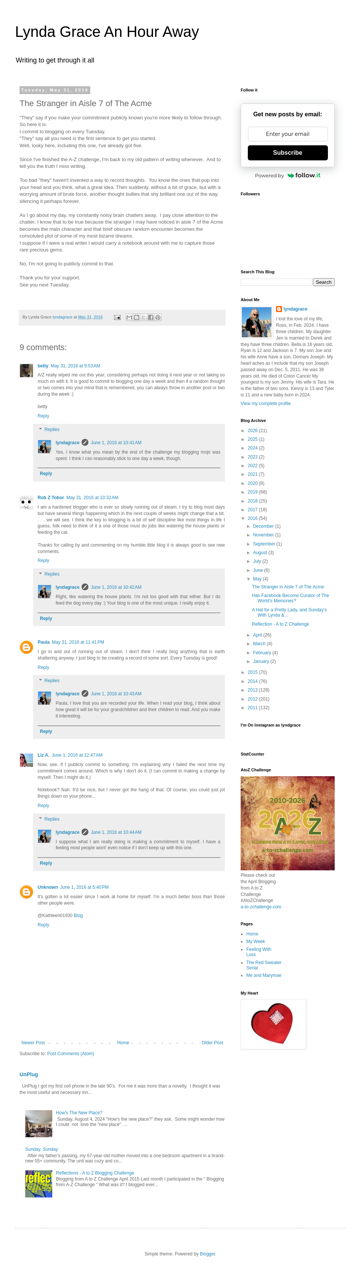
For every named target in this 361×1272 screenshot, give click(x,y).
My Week (255, 941)
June (258, 570)
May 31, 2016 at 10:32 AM (92, 497)
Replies (51, 429)
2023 (253, 457)
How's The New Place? (79, 1112)
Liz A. (44, 755)
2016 (253, 518)
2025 (253, 439)
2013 (253, 690)
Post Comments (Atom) (70, 1053)
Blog (78, 915)
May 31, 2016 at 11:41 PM (78, 642)
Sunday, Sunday (41, 1149)
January (261, 661)
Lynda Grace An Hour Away (107, 31)
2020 (253, 483)
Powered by (287, 175)
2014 (253, 681)
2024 (253, 448)
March (260, 643)
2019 (253, 492)
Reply (43, 416)
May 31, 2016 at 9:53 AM (75, 366)
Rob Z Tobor (51, 497)
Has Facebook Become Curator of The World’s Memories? (290, 598)
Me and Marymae (263, 975)
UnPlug (29, 1074)
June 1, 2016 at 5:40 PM (84, 887)
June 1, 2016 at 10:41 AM (116, 442)
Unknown (48, 887)
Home (123, 1042)
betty (43, 366)
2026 (253, 430)
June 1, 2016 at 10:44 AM (116, 832)
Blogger (207, 1254)
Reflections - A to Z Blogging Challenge (95, 1173)
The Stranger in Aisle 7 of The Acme (288, 587)
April (258, 635)
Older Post (212, 1042)
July (257, 561)
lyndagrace (67, 442)
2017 (253, 509)
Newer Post (33, 1042)
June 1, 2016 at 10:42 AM (116, 587)
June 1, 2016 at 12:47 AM (77, 755)
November (264, 535)
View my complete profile (266, 403)
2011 (253, 707)
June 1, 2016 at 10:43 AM (116, 693)
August (260, 552)
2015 (253, 672)
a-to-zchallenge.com (261, 906)
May (258, 579)
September (264, 544)
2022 (253, 465)
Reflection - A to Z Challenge (280, 624)
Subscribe (287, 152)
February (262, 652)
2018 (253, 501)
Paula (44, 642)
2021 (253, 474)
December (264, 526)
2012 (253, 699)
